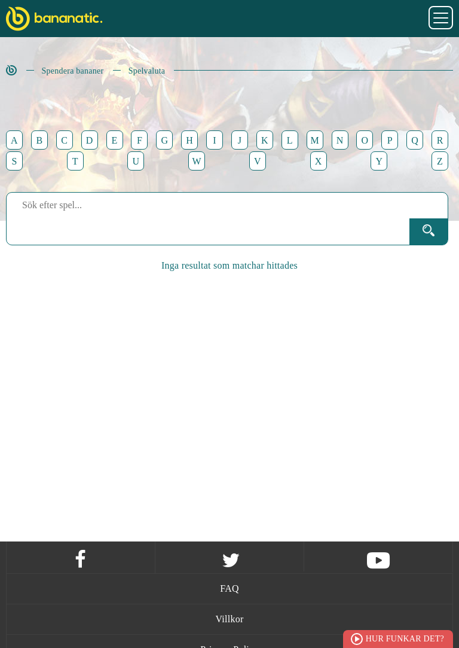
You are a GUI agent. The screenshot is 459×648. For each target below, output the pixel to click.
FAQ (229, 588)
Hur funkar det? (405, 638)
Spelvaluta (147, 70)
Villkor (229, 619)
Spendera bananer (73, 70)
